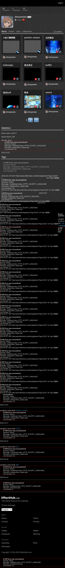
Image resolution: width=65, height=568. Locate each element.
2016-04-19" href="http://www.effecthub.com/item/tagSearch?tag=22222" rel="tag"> (30, 190)
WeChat (36, 534)
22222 (18, 429)
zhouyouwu (21, 17)
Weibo (36, 531)
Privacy (36, 521)
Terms (35, 518)
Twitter (4, 531)
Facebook (5, 534)
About (3, 518)
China (21, 20)
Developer (5, 546)
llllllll (17, 465)
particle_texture (22, 410)
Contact (4, 521)
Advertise (5, 543)
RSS (35, 543)
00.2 (17, 447)
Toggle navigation (3, 3)
